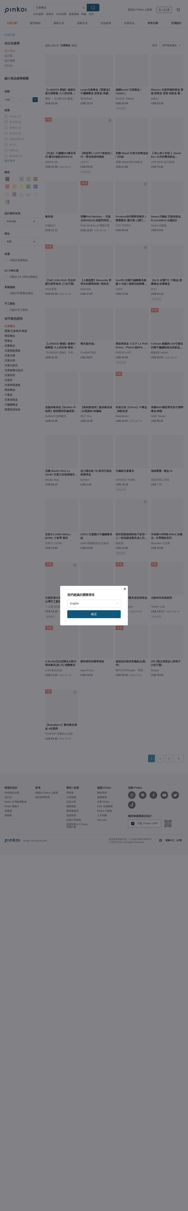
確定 (94, 614)
